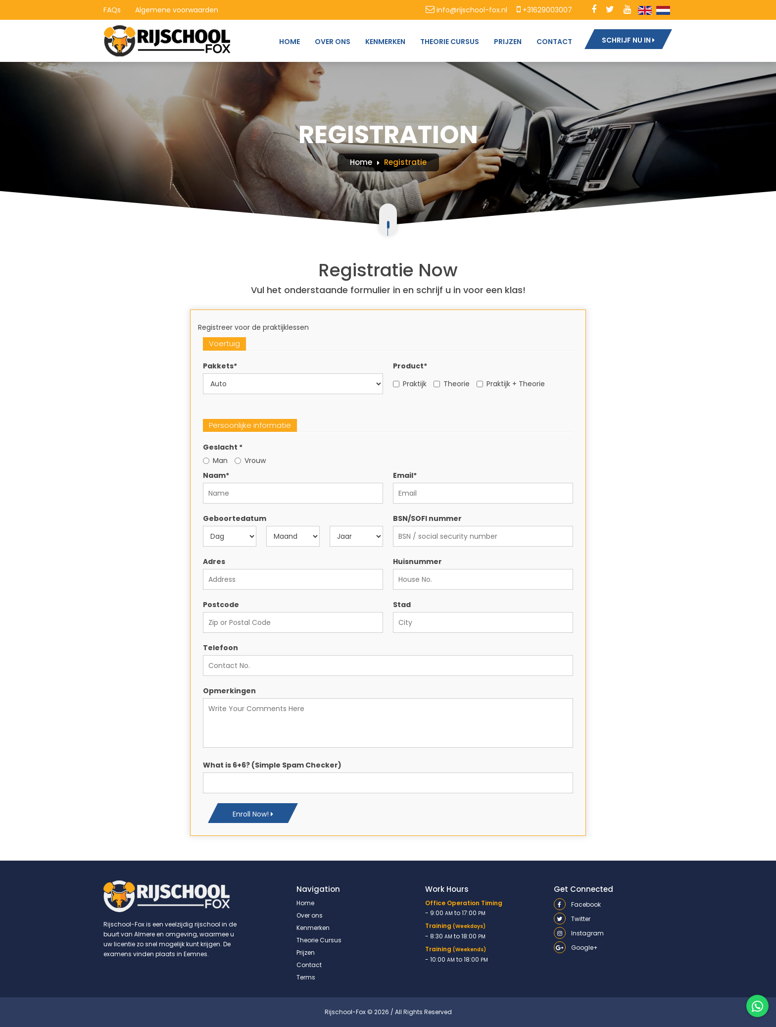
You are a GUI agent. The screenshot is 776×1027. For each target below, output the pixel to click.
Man (215, 460)
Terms (305, 977)
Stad (402, 605)
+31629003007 (544, 10)
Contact (309, 965)
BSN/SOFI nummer (427, 518)
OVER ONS (332, 42)
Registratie (405, 162)
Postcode (221, 605)
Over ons (309, 915)
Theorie (452, 384)
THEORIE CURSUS (449, 42)
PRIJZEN (508, 42)
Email (405, 475)
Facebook (577, 904)
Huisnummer (417, 561)
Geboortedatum (234, 518)
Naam (216, 475)
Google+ (576, 947)
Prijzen (305, 952)
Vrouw (250, 460)
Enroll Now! (253, 814)
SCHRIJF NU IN (628, 40)
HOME (289, 42)
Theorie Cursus (318, 940)
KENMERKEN (385, 42)
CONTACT (554, 42)
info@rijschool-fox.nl (466, 10)
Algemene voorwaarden (176, 10)
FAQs (112, 10)
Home (361, 162)
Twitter (572, 919)
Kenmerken (313, 928)
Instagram (579, 933)
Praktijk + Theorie (511, 384)
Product (410, 366)
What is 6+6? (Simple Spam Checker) (272, 765)
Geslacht (222, 447)
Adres (214, 561)
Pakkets (220, 366)
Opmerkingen (229, 691)
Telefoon (220, 648)
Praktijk (410, 384)
